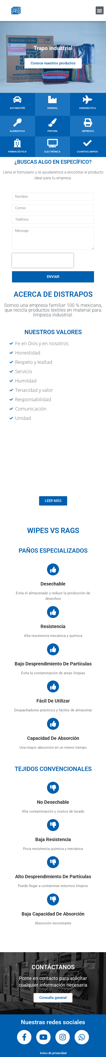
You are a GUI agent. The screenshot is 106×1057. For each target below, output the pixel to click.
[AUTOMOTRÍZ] (17, 99)
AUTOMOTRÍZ (17, 108)
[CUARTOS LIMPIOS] (87, 143)
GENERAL (52, 108)
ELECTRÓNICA (52, 151)
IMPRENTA (88, 131)
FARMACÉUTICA (17, 151)
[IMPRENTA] (88, 122)
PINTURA (52, 131)
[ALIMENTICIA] (17, 122)
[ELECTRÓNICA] (52, 143)
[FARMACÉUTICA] (17, 143)
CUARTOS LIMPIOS (87, 151)
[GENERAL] (52, 99)
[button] (100, 10)
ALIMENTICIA (17, 131)
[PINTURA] (52, 122)
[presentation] (42, 260)
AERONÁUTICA (87, 108)
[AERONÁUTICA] (87, 99)
